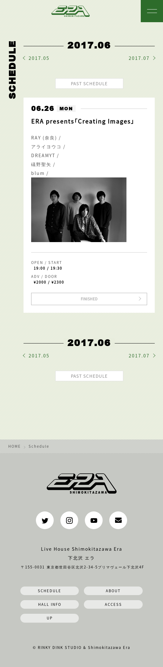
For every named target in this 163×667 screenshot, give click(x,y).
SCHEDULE (49, 590)
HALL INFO (49, 604)
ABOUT (113, 590)
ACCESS (113, 604)
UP (50, 617)
